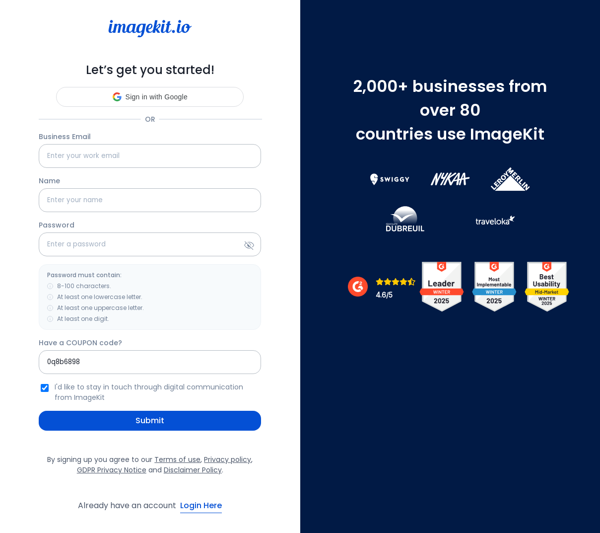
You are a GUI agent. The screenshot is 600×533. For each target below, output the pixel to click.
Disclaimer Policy (193, 470)
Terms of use (177, 459)
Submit (149, 420)
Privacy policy (227, 459)
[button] (150, 97)
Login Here (201, 505)
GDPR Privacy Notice (111, 470)
